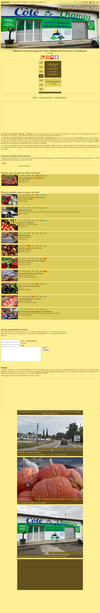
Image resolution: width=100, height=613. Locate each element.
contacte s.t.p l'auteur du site (44, 371)
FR (90, 2)
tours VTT (41, 2)
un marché (10, 45)
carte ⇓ (36, 97)
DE (94, 2)
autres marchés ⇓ (46, 97)
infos (85, 2)
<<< (75, 2)
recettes (15, 2)
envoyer (46, 350)
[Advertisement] (50, 574)
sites (32, 2)
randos (25, 2)
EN (97, 2)
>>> (80, 2)
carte (96, 140)
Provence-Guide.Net (78, 8)
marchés (5, 2)
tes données (31, 341)
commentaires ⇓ (60, 97)
